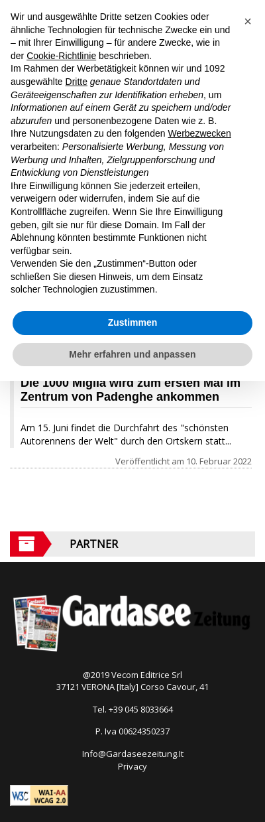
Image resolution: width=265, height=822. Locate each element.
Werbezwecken (199, 133)
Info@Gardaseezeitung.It (133, 754)
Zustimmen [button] (133, 322)
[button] (247, 21)
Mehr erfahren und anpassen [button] (132, 354)
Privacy (132, 766)
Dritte (76, 81)
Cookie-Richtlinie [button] (61, 55)
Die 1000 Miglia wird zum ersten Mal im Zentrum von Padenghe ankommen (130, 389)
